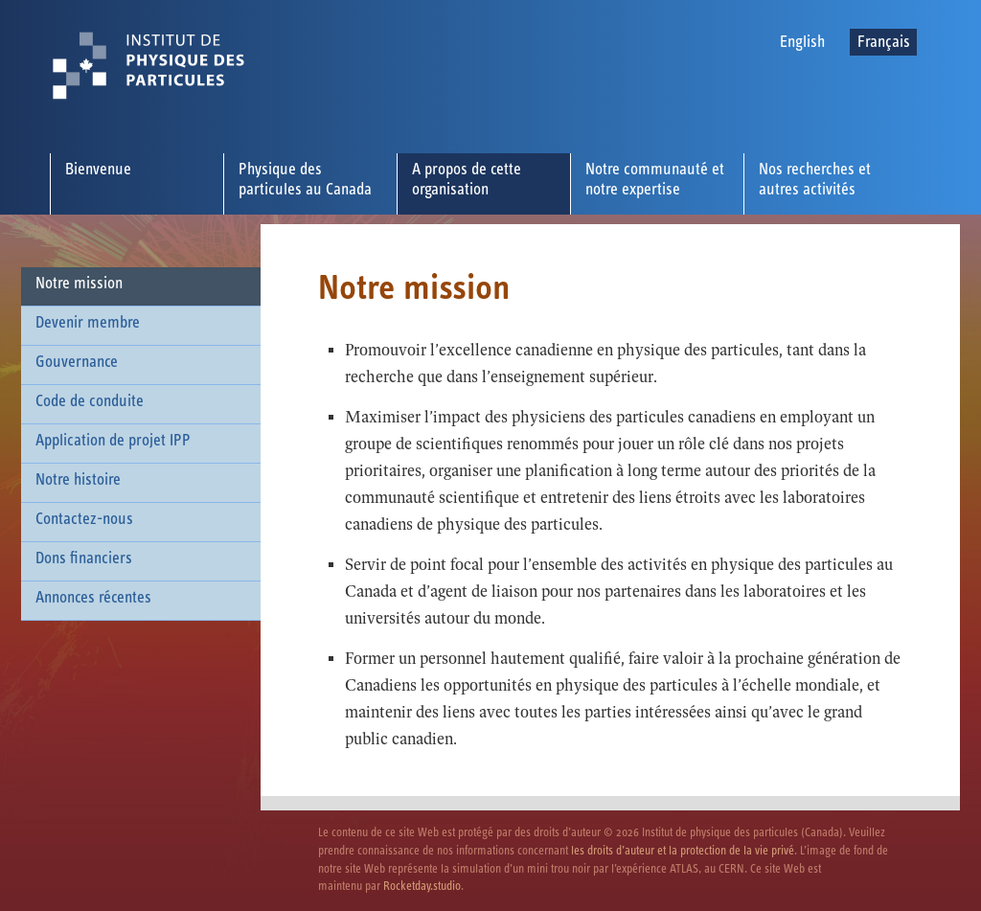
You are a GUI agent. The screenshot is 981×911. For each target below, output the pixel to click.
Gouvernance (76, 362)
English (802, 42)
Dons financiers (83, 558)
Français (883, 42)
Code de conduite (89, 401)
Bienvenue (98, 169)
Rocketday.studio (422, 886)
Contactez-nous (84, 519)
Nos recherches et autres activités (815, 179)
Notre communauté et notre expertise (654, 179)
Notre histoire (78, 480)
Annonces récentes (93, 597)
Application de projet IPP (113, 440)
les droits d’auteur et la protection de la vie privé (682, 851)
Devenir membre (87, 322)
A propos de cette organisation (466, 179)
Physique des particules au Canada (305, 179)
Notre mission (79, 283)
